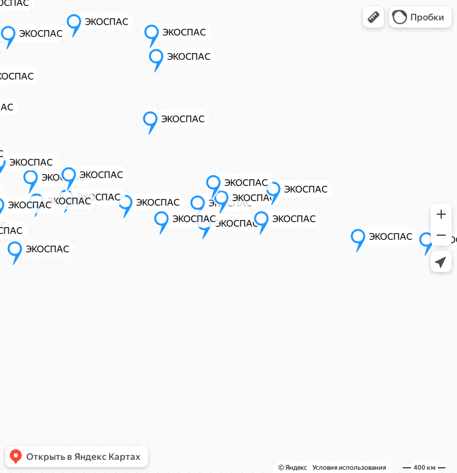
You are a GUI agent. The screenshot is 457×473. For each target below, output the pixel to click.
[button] (373, 17)
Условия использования (349, 467)
